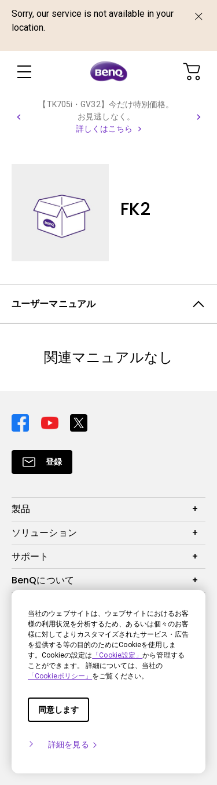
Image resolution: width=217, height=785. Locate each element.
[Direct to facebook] (22, 421)
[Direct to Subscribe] (42, 462)
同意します (58, 709)
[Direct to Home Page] (108, 72)
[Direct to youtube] (51, 421)
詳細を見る (73, 744)
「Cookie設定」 (117, 655)
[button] (18, 117)
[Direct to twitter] (78, 421)
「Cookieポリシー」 (60, 676)
